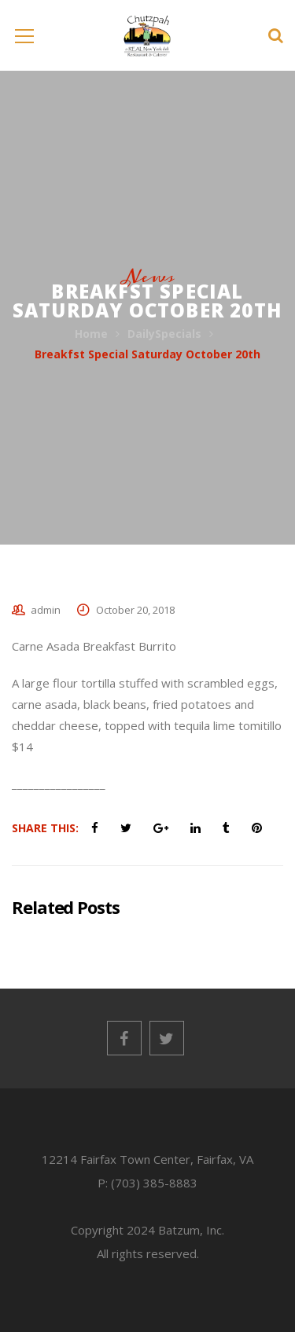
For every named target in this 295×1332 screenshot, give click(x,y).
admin (46, 610)
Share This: (45, 827)
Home (91, 333)
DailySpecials (164, 333)
